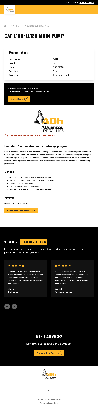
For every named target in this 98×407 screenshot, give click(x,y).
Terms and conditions (49, 403)
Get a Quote (17, 98)
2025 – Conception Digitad (49, 399)
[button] (7, 306)
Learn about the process (19, 210)
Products (16, 26)
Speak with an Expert (47, 353)
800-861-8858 (87, 2)
